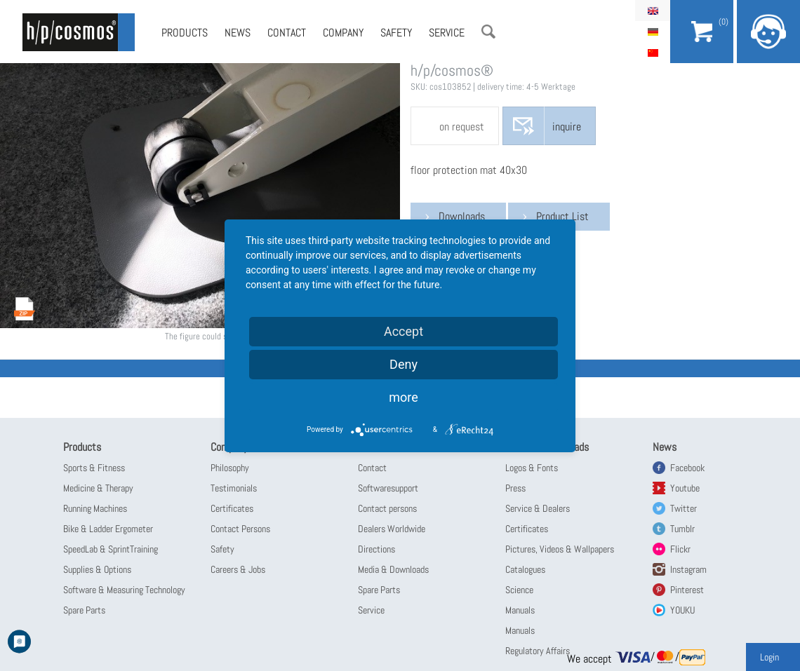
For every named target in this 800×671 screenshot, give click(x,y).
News (238, 32)
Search (488, 31)
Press (515, 488)
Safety (396, 32)
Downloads (462, 216)
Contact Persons (240, 528)
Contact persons (387, 508)
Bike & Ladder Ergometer (108, 528)
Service (447, 32)
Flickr (680, 549)
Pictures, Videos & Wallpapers (559, 549)
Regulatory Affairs (537, 650)
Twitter (683, 508)
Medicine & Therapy (98, 488)
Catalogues (525, 569)
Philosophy (230, 467)
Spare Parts (84, 610)
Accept (403, 331)
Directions (376, 549)
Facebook (687, 467)
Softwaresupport (388, 488)
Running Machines (95, 508)
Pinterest (687, 589)
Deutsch (652, 31)
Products (184, 32)
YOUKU (682, 610)
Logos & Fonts (531, 467)
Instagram (688, 569)
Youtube (685, 488)
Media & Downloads (393, 569)
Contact (286, 32)
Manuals (520, 610)
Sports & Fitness (94, 467)
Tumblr (682, 528)
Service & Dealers (537, 508)
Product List (562, 216)
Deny (403, 364)
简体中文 (652, 52)
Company (343, 32)
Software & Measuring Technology (124, 589)
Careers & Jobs (238, 569)
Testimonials (234, 488)
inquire (566, 126)
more (403, 397)
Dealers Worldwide (391, 528)
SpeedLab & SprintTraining (110, 549)
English (652, 10)
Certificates (232, 508)
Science (519, 589)
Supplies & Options (97, 569)
